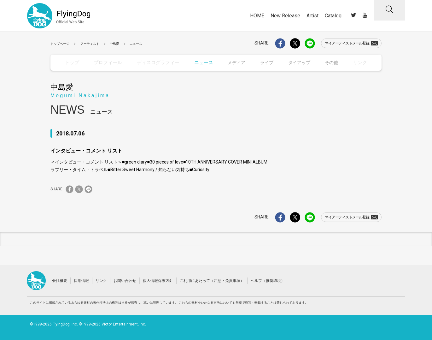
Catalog (333, 16)
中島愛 (114, 43)
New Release (285, 16)
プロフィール (107, 62)
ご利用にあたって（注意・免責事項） (212, 280)
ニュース (200, 62)
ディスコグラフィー (156, 62)
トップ (72, 62)
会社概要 (59, 280)
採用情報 (81, 280)
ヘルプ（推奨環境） (268, 280)
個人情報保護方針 (158, 280)
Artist (312, 16)
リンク (360, 62)
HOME (257, 16)
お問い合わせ (125, 280)
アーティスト (89, 43)
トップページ (59, 43)
